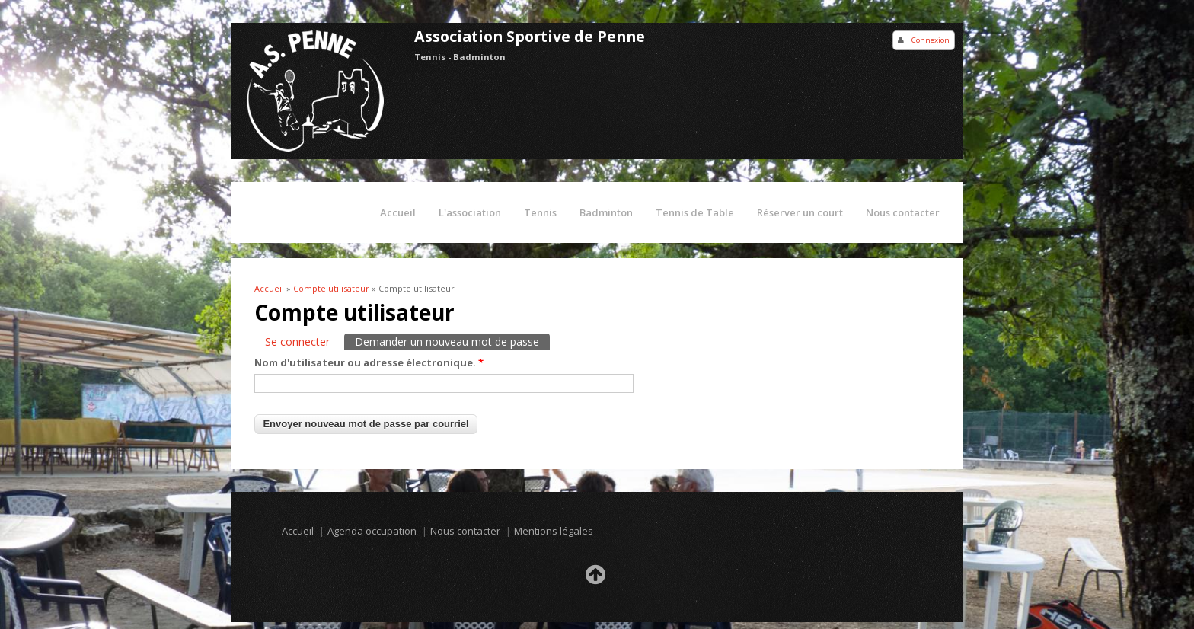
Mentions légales (553, 531)
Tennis (540, 212)
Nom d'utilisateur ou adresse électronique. (369, 362)
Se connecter (297, 341)
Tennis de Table (695, 212)
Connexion (930, 40)
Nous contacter (903, 212)
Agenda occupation (372, 531)
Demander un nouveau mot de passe (452, 341)
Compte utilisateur (331, 288)
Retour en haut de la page (597, 579)
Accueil (398, 212)
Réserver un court (800, 212)
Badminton (606, 212)
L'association (470, 212)
